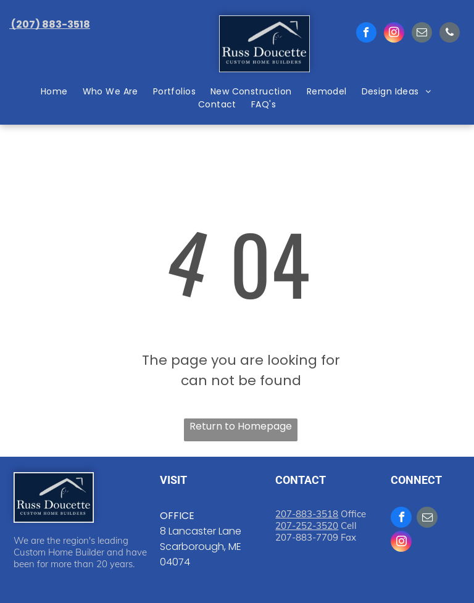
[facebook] (366, 34)
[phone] (449, 34)
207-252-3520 (306, 525)
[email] (422, 34)
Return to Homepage (240, 426)
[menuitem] (56, 91)
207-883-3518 (306, 514)
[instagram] (394, 34)
